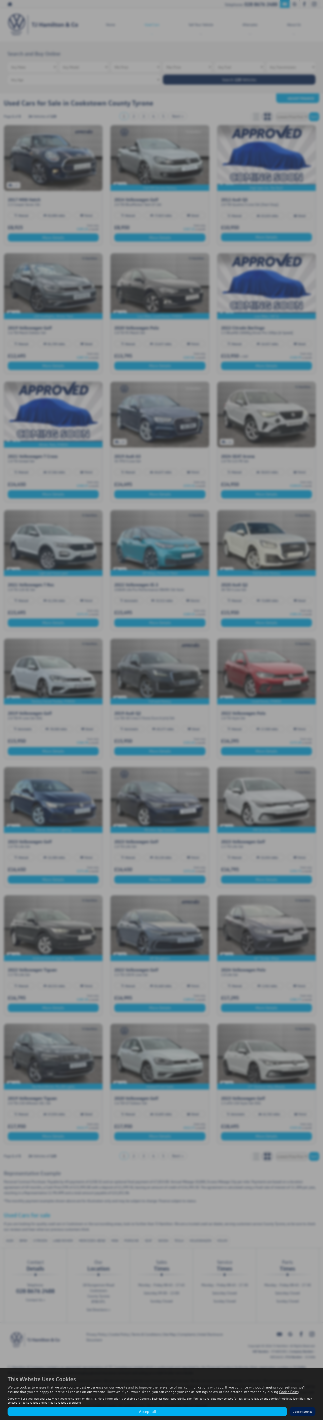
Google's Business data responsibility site (166, 1398)
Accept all (147, 1411)
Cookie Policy (289, 1392)
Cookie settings (302, 1411)
